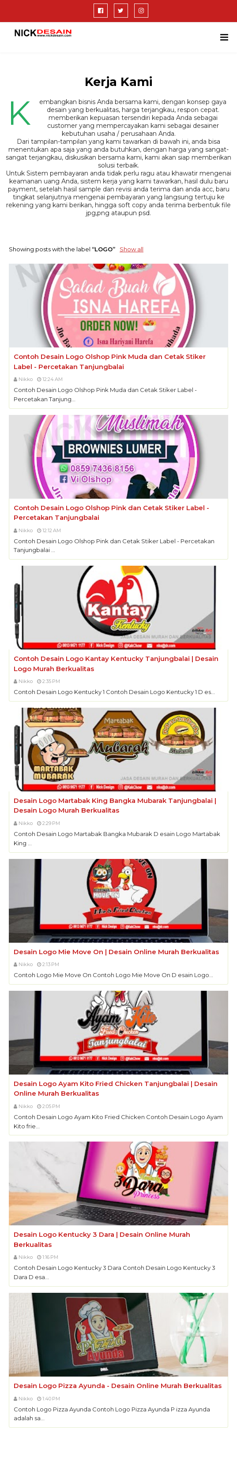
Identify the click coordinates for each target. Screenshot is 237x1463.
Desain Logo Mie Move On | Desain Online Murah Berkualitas (116, 952)
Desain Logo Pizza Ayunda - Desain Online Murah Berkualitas (118, 1385)
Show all (131, 249)
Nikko (26, 379)
